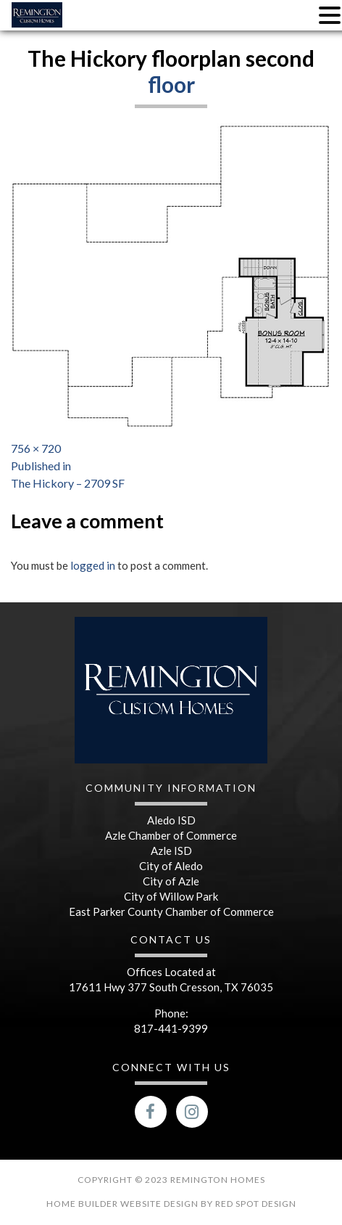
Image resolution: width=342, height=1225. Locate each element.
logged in (92, 565)
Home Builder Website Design (123, 1203)
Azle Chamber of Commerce (171, 835)
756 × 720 (36, 448)
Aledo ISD (171, 820)
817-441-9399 (171, 1028)
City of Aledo (171, 865)
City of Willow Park (171, 896)
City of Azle (171, 881)
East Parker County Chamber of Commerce (171, 911)
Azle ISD (171, 850)
